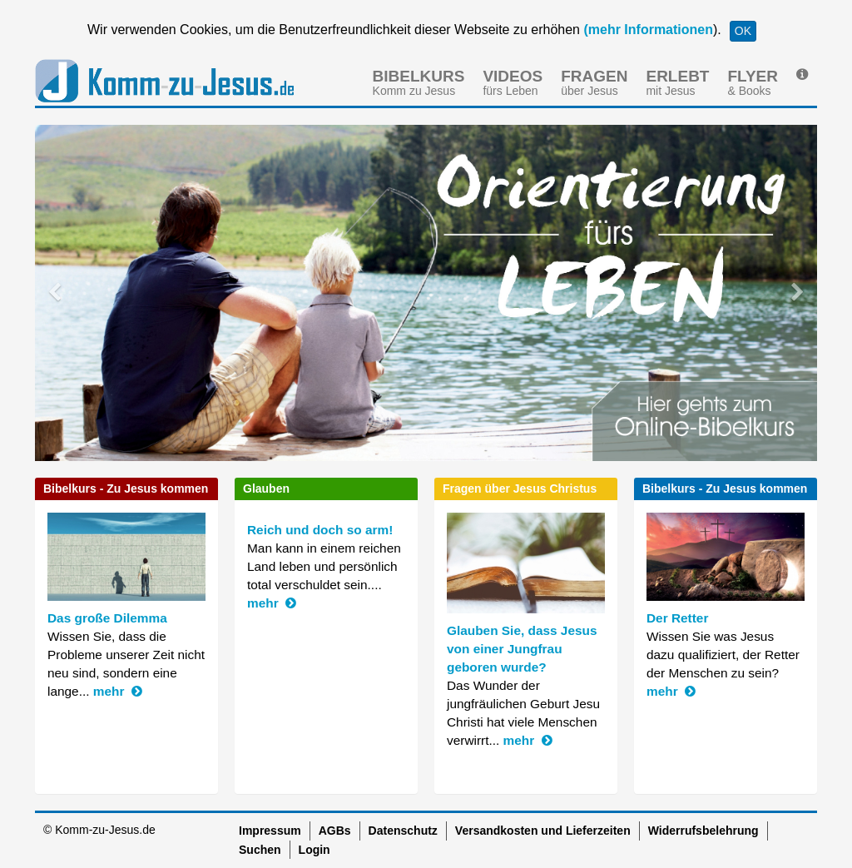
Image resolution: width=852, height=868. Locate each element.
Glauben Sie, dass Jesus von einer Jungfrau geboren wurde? (522, 648)
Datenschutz (403, 830)
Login (314, 849)
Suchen (260, 849)
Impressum (270, 830)
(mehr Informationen (646, 29)
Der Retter (677, 618)
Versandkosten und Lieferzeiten (543, 830)
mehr (117, 691)
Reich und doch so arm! (320, 530)
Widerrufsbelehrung (703, 830)
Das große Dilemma (107, 618)
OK (743, 30)
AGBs (335, 830)
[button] (93, 293)
